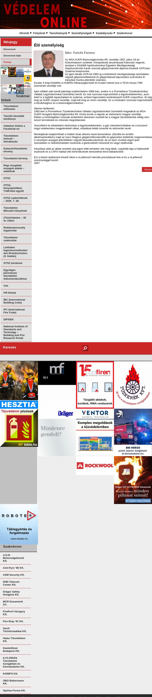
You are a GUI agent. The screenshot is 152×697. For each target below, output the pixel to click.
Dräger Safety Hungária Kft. (11, 593)
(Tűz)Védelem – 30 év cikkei (14, 219)
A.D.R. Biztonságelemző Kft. (13, 558)
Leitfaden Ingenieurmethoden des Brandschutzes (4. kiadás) (15, 252)
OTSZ (6, 178)
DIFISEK (8, 319)
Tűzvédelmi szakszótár (10, 239)
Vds (5, 285)
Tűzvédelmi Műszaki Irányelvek (15, 209)
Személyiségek (82, 33)
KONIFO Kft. (10, 673)
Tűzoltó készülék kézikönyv (13, 117)
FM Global (9, 292)
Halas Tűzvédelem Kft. (14, 640)
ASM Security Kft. (14, 574)
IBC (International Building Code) (14, 301)
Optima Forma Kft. (14, 690)
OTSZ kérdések (12, 263)
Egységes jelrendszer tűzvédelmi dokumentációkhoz (15, 274)
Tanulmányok (58, 33)
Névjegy (7, 62)
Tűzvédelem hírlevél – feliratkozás (10, 138)
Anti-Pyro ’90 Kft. (13, 567)
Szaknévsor (124, 33)
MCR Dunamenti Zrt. (13, 603)
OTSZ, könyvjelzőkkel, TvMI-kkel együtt (13, 188)
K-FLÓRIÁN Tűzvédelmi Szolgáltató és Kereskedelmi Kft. (14, 662)
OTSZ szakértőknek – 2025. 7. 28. (15, 199)
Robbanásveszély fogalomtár (14, 229)
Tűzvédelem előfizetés (10, 107)
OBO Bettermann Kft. (13, 682)
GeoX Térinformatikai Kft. (15, 630)
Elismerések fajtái (12, 55)
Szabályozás (104, 33)
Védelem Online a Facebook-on (14, 127)
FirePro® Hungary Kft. (14, 613)
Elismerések (9, 49)
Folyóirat (39, 33)
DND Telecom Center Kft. (11, 583)
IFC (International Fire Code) (14, 311)
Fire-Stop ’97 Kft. (13, 621)
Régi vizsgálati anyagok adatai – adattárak (13, 168)
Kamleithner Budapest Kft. (11, 649)
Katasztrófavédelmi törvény (15, 150)
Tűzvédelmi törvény (15, 158)
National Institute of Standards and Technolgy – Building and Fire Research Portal (15, 332)
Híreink (24, 33)
